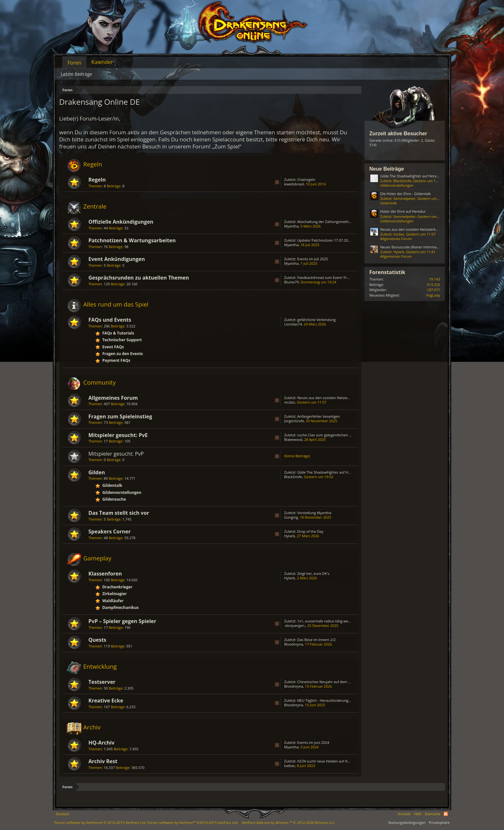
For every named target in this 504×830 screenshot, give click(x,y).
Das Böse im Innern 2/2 (316, 639)
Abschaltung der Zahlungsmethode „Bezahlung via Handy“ (345, 221)
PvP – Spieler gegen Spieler (122, 621)
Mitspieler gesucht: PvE (118, 435)
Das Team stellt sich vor (118, 512)
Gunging (291, 517)
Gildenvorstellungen (121, 492)
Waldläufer (112, 600)
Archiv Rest (102, 761)
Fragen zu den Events (122, 353)
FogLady (433, 295)
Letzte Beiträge (76, 74)
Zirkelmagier (114, 593)
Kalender (102, 62)
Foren (74, 62)
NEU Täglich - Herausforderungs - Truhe (330, 700)
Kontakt (404, 813)
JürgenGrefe (294, 420)
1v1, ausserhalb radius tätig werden (326, 621)
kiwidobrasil (294, 184)
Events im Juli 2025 (312, 258)
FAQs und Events (109, 319)
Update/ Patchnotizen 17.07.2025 (324, 240)
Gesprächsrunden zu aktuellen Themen (138, 277)
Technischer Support (122, 340)
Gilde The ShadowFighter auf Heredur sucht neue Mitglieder (346, 472)
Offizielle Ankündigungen (120, 221)
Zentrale (94, 206)
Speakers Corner (109, 531)
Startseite (432, 813)
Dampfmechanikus (120, 607)
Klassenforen (105, 573)
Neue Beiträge (386, 169)
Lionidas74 (293, 324)
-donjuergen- (294, 625)
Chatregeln (306, 179)
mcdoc (289, 402)
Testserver (101, 681)
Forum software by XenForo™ (193, 822)
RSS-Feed (277, 182)
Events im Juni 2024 (313, 742)
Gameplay (97, 558)
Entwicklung (100, 666)
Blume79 (291, 282)
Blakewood (293, 439)
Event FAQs (113, 347)
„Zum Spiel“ (226, 146)
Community (99, 382)
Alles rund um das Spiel (115, 304)
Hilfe (418, 813)
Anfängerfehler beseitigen (318, 416)
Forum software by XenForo (100, 822)
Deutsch (62, 813)
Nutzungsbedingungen (407, 822)
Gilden (96, 472)
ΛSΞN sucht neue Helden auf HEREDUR (329, 761)
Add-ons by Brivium (289, 822)
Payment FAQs (116, 360)
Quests (97, 639)
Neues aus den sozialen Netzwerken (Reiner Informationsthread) (350, 397)
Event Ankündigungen (116, 259)
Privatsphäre (439, 822)
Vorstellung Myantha (314, 512)
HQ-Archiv (101, 742)
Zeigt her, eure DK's (313, 573)
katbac (289, 765)
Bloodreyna (293, 644)
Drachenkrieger (117, 587)
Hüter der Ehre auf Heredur (403, 211)
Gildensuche (114, 499)
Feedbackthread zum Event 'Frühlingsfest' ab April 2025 (342, 277)
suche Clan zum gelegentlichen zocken (328, 435)
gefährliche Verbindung (316, 319)
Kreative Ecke (105, 700)
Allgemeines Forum (113, 397)
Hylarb (289, 535)
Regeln (92, 164)
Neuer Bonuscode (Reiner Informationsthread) (418, 247)
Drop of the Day (310, 531)
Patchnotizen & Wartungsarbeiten (132, 240)
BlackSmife (293, 476)
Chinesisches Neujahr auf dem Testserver (331, 681)
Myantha (291, 226)
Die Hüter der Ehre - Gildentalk (405, 193)
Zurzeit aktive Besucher (398, 133)
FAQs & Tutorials (118, 333)
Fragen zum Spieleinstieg (120, 416)
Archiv (92, 727)
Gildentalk (112, 485)
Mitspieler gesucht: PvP (116, 453)
